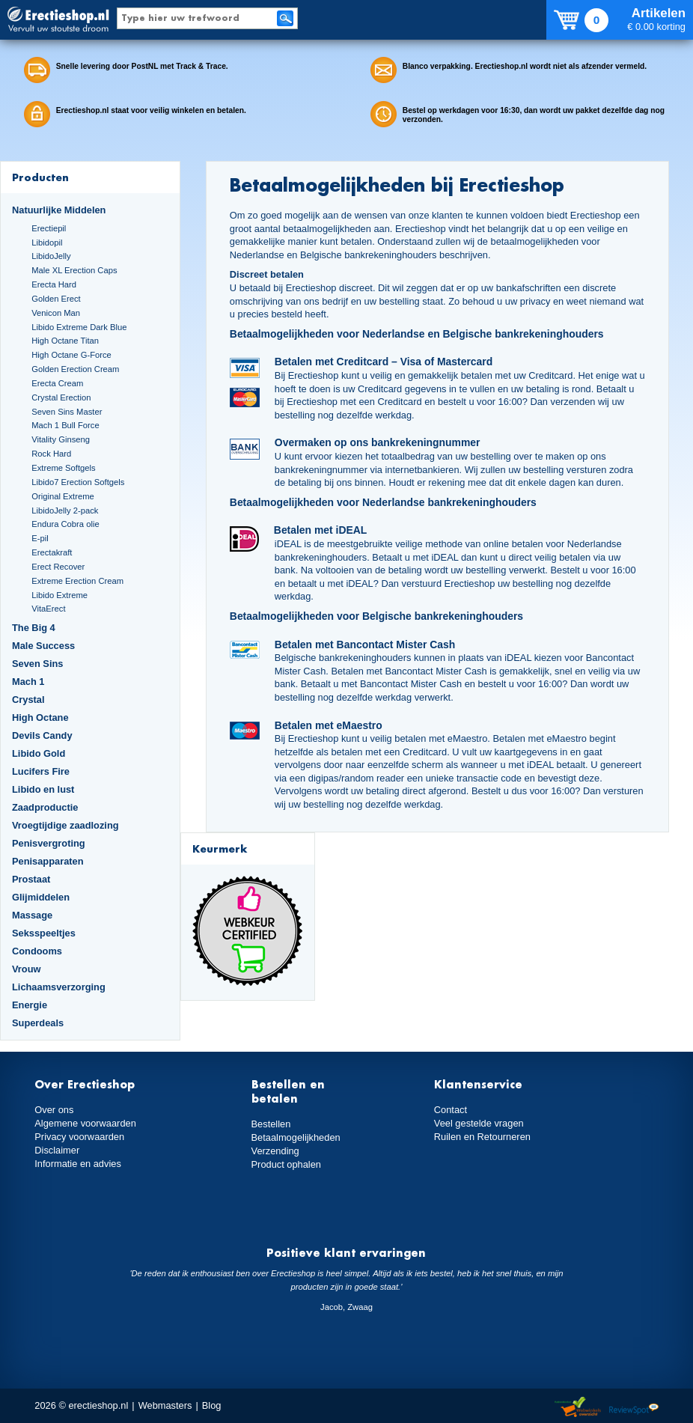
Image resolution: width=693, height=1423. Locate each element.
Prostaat (31, 879)
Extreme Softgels (63, 467)
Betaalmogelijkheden (296, 1137)
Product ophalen (286, 1164)
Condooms (37, 951)
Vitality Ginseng (60, 439)
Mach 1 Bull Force (65, 425)
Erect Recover (58, 566)
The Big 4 (33, 627)
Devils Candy (42, 735)
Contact (450, 1109)
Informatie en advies (77, 1163)
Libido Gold (38, 753)
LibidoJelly (50, 256)
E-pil (39, 538)
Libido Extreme (59, 595)
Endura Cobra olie (65, 523)
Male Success (43, 645)
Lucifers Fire (41, 771)
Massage (32, 915)
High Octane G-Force (71, 354)
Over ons (53, 1109)
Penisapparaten (48, 861)
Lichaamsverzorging (59, 987)
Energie (29, 1005)
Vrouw (26, 969)
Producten (40, 177)
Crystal (28, 699)
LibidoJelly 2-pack (64, 510)
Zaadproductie (45, 807)
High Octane (40, 717)
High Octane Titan (65, 340)
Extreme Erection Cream (77, 580)
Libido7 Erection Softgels (77, 482)
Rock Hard (51, 453)
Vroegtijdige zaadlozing (65, 825)
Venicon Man (55, 312)
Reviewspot (634, 1407)
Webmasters (165, 1405)
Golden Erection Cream (75, 369)
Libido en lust (43, 789)
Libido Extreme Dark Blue (78, 327)
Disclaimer (56, 1150)
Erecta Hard (53, 284)
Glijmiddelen (41, 897)
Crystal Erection (61, 397)
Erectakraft (51, 552)
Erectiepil (48, 228)
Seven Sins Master (66, 411)
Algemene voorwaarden (85, 1123)
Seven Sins (37, 663)
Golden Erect (55, 298)
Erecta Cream (57, 383)
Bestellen (271, 1124)
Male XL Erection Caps (74, 270)
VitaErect (48, 608)
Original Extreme (62, 496)
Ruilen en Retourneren (482, 1136)
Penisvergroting (48, 843)
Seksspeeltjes (44, 933)
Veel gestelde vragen (479, 1123)
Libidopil (46, 242)
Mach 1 (28, 681)
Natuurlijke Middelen (59, 210)
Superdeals (38, 1023)
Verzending (275, 1151)
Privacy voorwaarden (79, 1136)
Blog (212, 1405)
